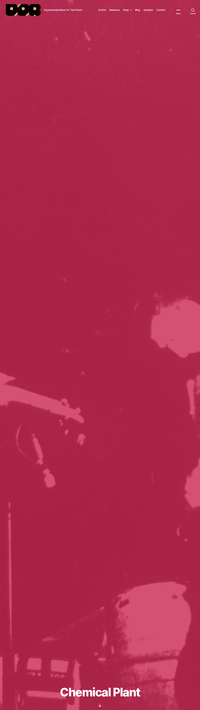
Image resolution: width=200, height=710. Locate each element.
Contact (160, 10)
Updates (148, 10)
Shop (126, 10)
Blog (137, 10)
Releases (114, 10)
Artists (102, 10)
